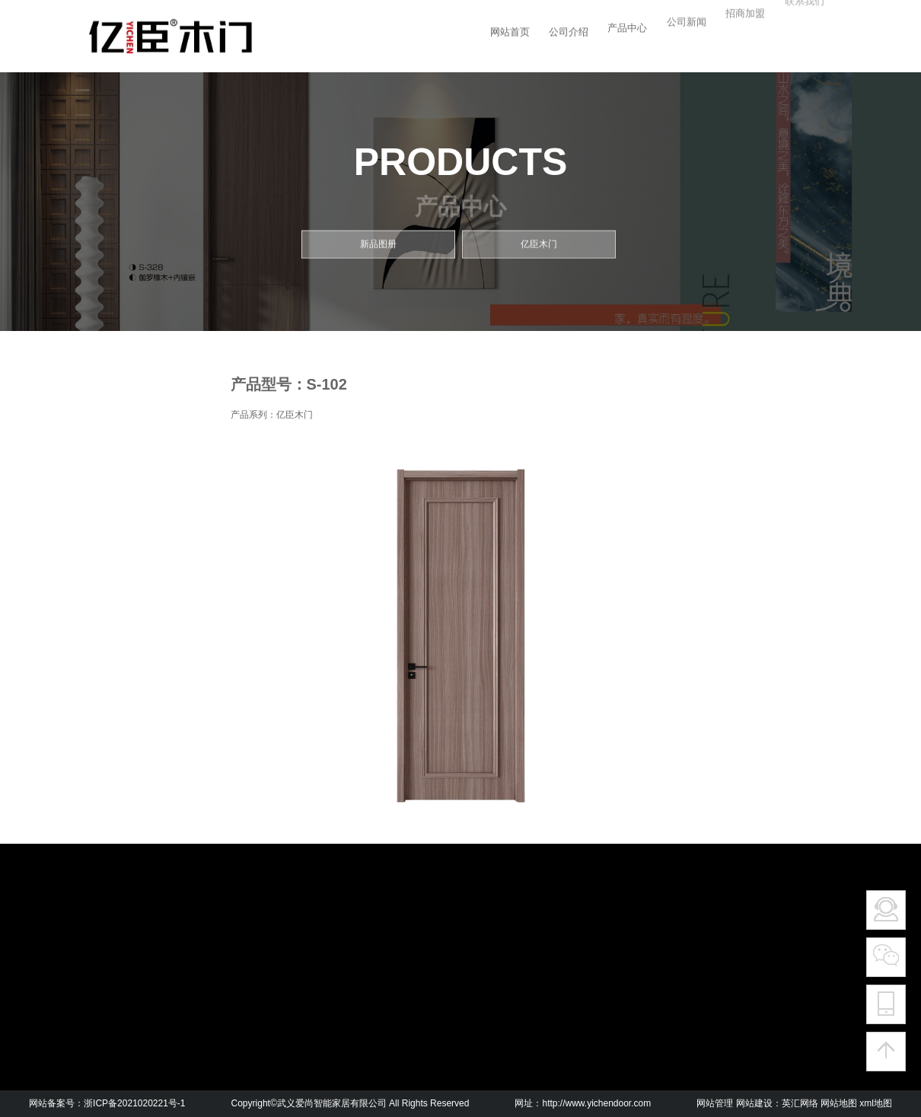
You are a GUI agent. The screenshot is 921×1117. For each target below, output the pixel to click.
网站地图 (839, 1103)
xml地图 (875, 1103)
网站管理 (714, 1103)
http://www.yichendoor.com (596, 1103)
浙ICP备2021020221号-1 (134, 1103)
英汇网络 (800, 1103)
